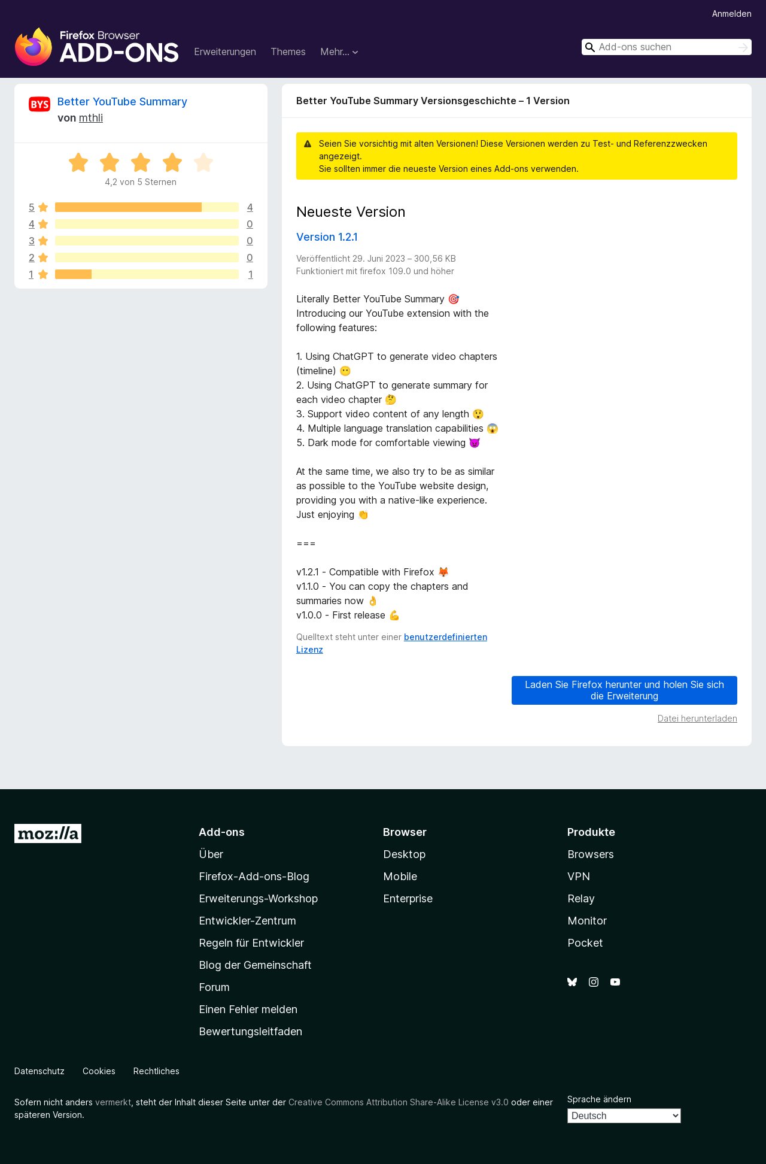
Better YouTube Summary (122, 101)
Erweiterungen (225, 51)
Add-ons (222, 832)
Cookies (99, 1071)
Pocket (585, 942)
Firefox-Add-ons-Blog (254, 876)
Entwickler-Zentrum (247, 920)
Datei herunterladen (697, 718)
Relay (581, 898)
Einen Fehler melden (248, 1009)
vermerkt (113, 1102)
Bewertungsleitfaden (250, 1031)
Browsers (590, 854)
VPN (578, 876)
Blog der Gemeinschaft (255, 965)
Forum (214, 987)
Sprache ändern (599, 1099)
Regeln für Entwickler (251, 942)
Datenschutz (39, 1071)
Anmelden (732, 13)
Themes (288, 51)
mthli (91, 117)
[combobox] (667, 47)
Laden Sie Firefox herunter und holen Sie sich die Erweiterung (624, 690)
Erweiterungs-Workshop (258, 898)
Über (211, 854)
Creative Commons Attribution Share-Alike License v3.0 (398, 1102)
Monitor (587, 920)
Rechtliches (156, 1071)
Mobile (400, 876)
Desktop (404, 854)
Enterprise (408, 898)
